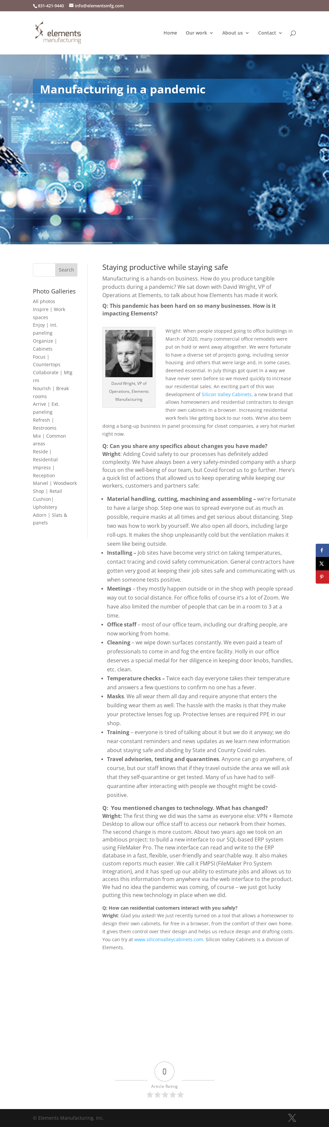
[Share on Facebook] (322, 550)
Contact (267, 33)
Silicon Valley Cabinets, (227, 394)
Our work (196, 33)
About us (232, 33)
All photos (44, 301)
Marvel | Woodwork (55, 483)
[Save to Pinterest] (322, 577)
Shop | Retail (47, 491)
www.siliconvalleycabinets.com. (170, 939)
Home (170, 33)
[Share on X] (322, 563)
